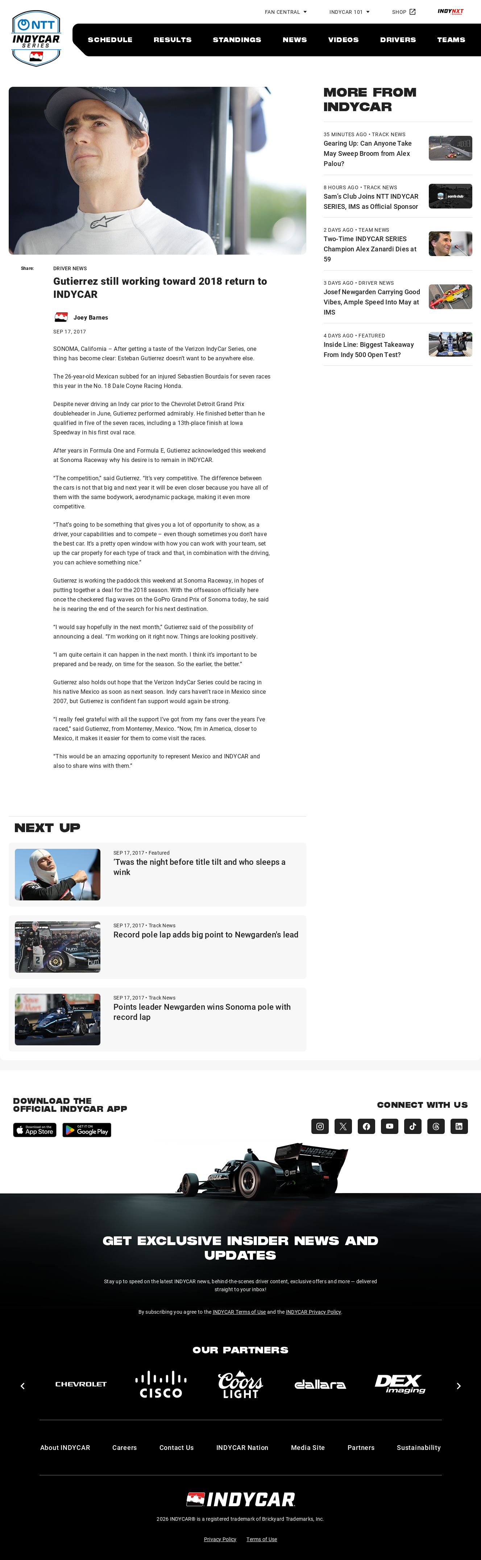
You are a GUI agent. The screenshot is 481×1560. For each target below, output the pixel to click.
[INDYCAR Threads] (436, 1126)
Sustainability (419, 1447)
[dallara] (320, 1384)
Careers (124, 1447)
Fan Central (282, 11)
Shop (403, 11)
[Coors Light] (240, 1384)
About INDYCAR (65, 1447)
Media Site (308, 1447)
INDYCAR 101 (346, 11)
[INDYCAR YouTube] (389, 1126)
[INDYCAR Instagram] (320, 1126)
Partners (361, 1447)
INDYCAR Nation (242, 1447)
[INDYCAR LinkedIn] (459, 1126)
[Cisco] (160, 1384)
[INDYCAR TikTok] (413, 1126)
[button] (22, 1386)
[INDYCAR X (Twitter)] (343, 1126)
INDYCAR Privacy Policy (313, 1311)
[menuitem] (110, 39)
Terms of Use (261, 1539)
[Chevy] (81, 1384)
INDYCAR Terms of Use (239, 1311)
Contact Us (176, 1447)
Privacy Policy (220, 1539)
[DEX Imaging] (400, 1384)
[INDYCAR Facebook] (366, 1126)
